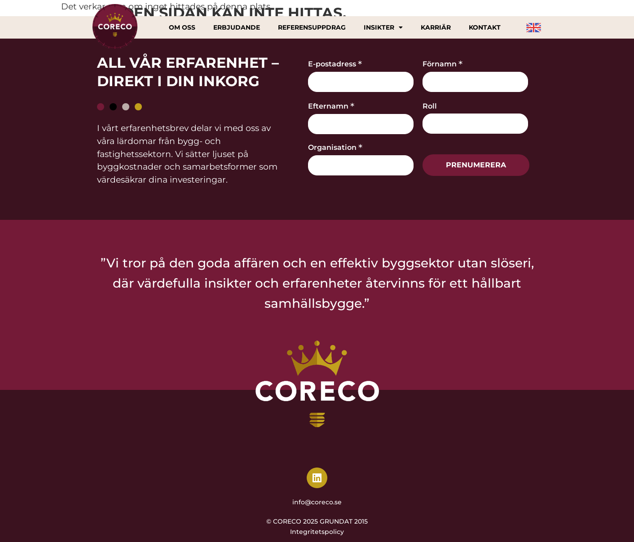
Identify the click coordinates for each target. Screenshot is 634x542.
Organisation (335, 147)
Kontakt (484, 27)
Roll (430, 106)
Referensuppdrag (312, 27)
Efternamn (331, 105)
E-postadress (335, 63)
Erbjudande (236, 27)
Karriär (436, 27)
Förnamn (442, 63)
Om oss (182, 27)
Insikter (383, 27)
